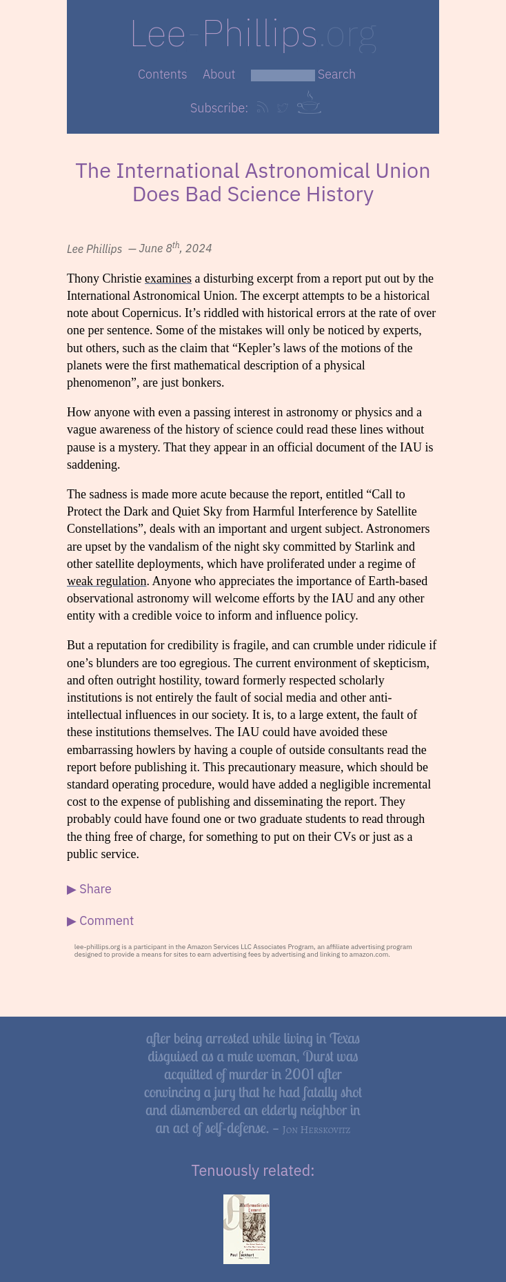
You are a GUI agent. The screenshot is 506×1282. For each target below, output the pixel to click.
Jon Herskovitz (317, 1129)
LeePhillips (252, 32)
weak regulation (106, 581)
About (219, 74)
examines (168, 278)
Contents (163, 74)
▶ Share (89, 889)
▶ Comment (100, 920)
